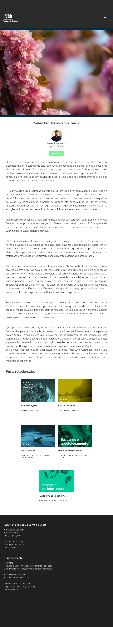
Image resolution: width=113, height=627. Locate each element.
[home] (10, 17)
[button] (105, 17)
